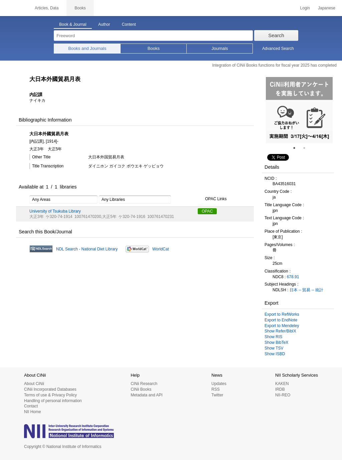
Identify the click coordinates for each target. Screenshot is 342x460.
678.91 (293, 277)
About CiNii (34, 383)
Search (276, 35)
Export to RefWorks (282, 314)
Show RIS (273, 336)
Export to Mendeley (282, 325)
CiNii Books (141, 389)
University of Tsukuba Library (55, 211)
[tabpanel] (299, 110)
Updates (218, 383)
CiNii (13, 8)
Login (305, 8)
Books (154, 48)
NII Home (32, 411)
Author (104, 24)
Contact (31, 406)
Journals (219, 48)
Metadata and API (146, 395)
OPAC (207, 211)
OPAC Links (212, 199)
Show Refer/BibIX (280, 331)
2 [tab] (307, 148)
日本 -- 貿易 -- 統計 (306, 290)
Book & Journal (72, 24)
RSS (215, 389)
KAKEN (282, 383)
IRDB (280, 389)
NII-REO (282, 395)
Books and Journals (87, 48)
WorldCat (160, 249)
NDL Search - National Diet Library (87, 249)
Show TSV (274, 348)
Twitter (217, 395)
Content (129, 24)
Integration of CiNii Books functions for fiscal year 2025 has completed (274, 65)
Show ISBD (275, 354)
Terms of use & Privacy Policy (50, 395)
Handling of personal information (53, 400)
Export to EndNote (281, 320)
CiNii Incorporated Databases (50, 389)
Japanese (326, 8)
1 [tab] (297, 148)
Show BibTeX (276, 342)
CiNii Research (144, 383)
